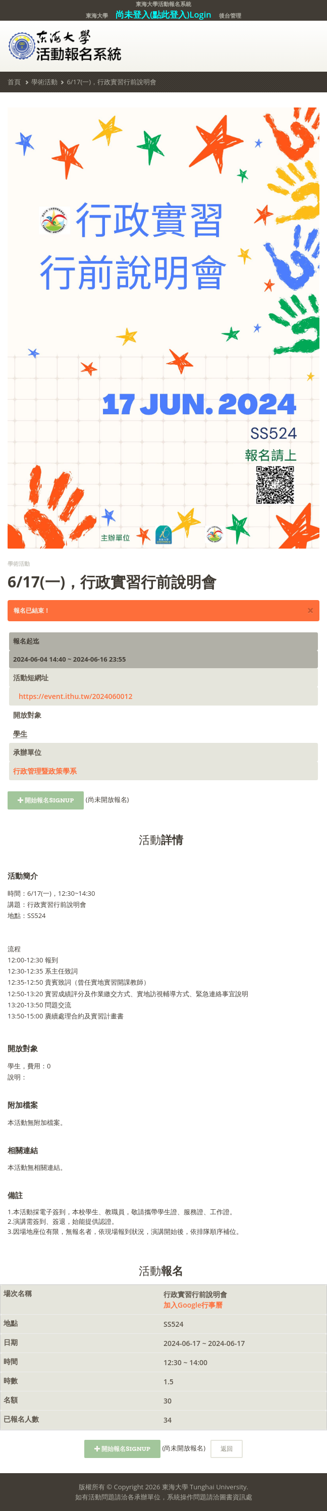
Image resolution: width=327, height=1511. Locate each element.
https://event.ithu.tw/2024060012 (76, 696)
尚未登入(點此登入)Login (163, 14)
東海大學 (97, 15)
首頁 (14, 81)
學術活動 (44, 81)
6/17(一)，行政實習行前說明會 (111, 81)
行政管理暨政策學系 (45, 771)
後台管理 (230, 15)
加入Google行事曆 (193, 1305)
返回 (227, 1448)
